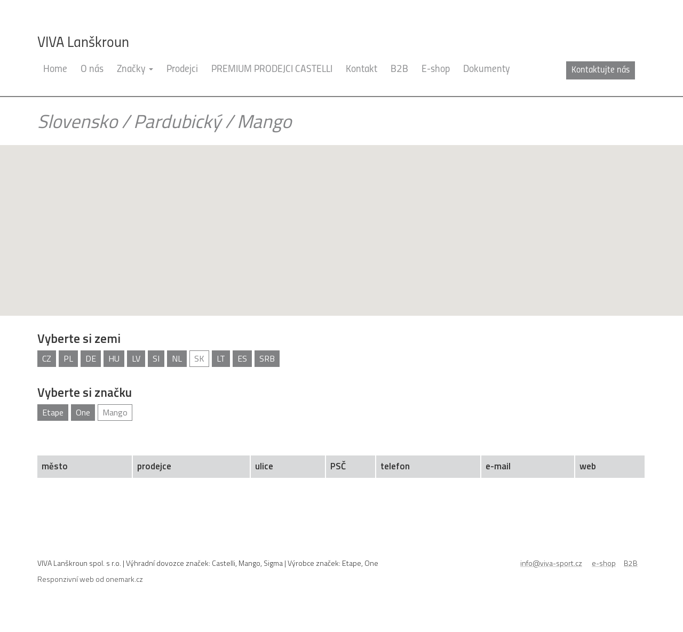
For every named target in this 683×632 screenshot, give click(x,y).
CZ (46, 373)
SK (199, 373)
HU (114, 373)
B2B (399, 85)
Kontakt (361, 85)
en (640, 70)
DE (90, 373)
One (83, 427)
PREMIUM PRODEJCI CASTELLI (271, 85)
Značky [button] (135, 85)
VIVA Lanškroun (83, 43)
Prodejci (182, 85)
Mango (115, 427)
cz (624, 70)
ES (242, 373)
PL (68, 373)
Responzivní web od (90, 594)
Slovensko (77, 136)
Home (55, 85)
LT (221, 373)
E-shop (436, 85)
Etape (52, 427)
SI (156, 373)
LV (136, 373)
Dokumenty (486, 85)
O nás (92, 85)
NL (177, 373)
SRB (267, 373)
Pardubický (177, 136)
